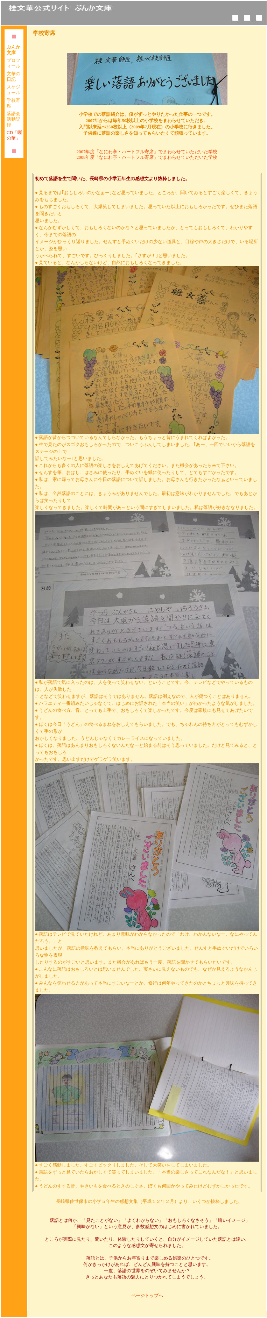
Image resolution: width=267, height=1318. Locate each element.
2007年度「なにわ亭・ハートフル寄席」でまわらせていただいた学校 (147, 151)
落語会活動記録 (13, 119)
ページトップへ (147, 1295)
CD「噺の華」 (14, 135)
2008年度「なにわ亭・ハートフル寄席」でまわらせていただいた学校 (147, 157)
